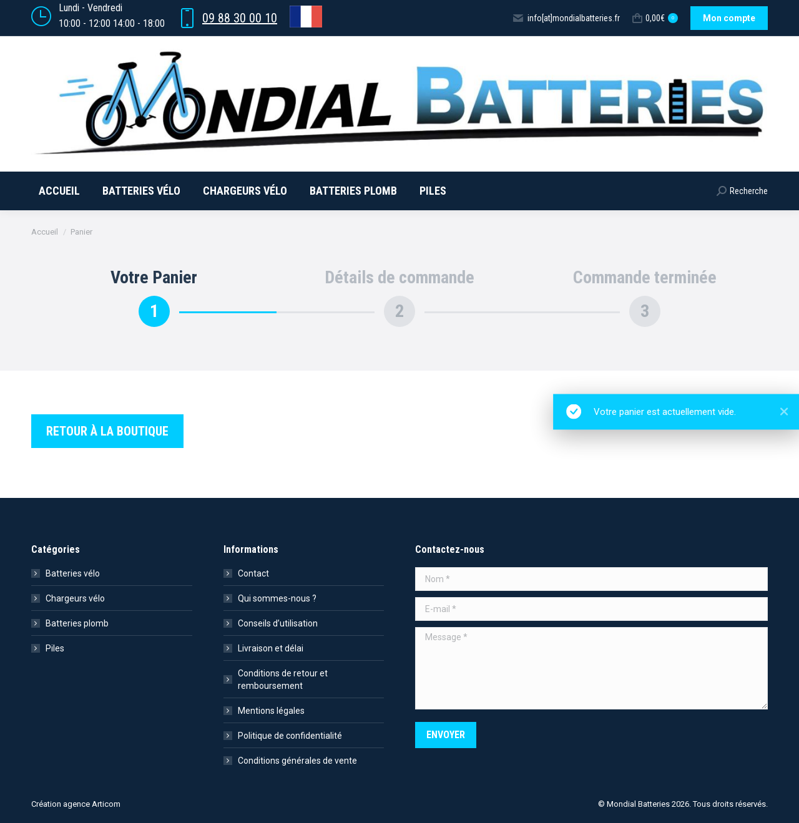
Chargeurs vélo (75, 598)
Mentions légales (271, 711)
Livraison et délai (270, 648)
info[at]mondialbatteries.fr (566, 18)
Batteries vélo (73, 573)
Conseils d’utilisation (278, 623)
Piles (55, 648)
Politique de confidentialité (290, 736)
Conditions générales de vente (297, 761)
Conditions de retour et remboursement (283, 679)
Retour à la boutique (107, 431)
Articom (106, 804)
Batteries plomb (77, 623)
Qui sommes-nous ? (277, 598)
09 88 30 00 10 (239, 18)
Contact (253, 573)
